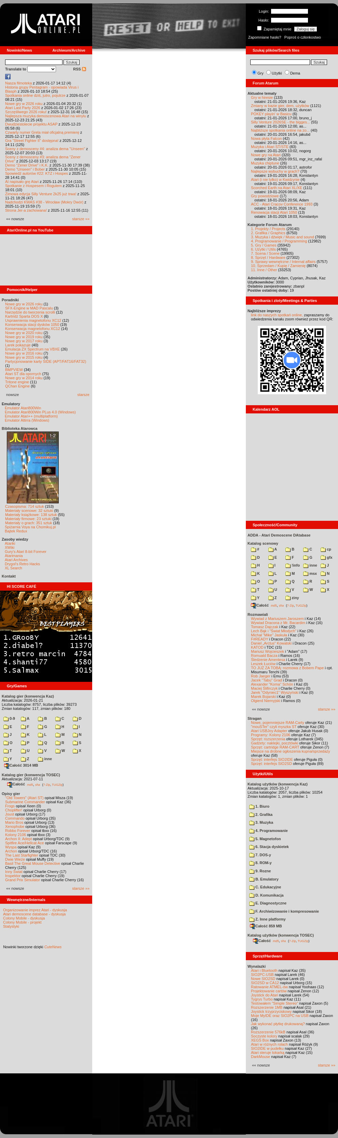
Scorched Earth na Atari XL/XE (276, 188)
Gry (260, 73)
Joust (9, 814)
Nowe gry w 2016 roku (23, 353)
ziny (292, 598)
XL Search (13, 568)
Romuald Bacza (264, 655)
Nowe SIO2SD (263, 979)
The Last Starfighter (21, 855)
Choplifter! (13, 810)
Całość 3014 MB (21, 765)
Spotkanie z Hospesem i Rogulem (33, 186)
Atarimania (14, 556)
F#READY (259, 639)
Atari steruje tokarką (267, 1052)
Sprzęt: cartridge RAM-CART (275, 747)
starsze (83, 395)
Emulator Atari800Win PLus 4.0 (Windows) (40, 412)
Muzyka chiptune (265, 163)
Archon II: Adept (19, 839)
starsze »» (80, 219)
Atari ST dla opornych (23, 374)
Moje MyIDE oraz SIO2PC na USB (280, 1016)
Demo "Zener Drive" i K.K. (26, 165)
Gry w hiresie (262, 97)
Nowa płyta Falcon (266, 138)
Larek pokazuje (18, 345)
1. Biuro (259, 806)
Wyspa (11, 847)
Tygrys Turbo (262, 999)
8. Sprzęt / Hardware (268, 257)
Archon (11, 851)
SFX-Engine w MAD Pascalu (29, 308)
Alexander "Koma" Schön (272, 684)
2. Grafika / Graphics (268, 233)
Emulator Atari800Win (23, 408)
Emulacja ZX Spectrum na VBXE (32, 349)
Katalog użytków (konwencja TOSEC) (281, 935)
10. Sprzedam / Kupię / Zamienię (278, 266)
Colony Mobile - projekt (22, 922)
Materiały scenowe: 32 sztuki (29, 510)
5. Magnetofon (265, 839)
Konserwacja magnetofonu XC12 (32, 329)
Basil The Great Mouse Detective (32, 863)
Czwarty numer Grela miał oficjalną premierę (42, 132)
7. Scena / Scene (265, 253)
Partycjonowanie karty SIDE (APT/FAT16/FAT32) (45, 361)
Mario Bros (14, 822)
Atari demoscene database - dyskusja (34, 914)
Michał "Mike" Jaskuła (269, 635)
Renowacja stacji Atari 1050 (274, 212)
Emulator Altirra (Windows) (27, 420)
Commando (15, 818)
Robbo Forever (17, 831)
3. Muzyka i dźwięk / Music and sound (282, 237)
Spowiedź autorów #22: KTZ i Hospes (36, 173)
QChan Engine (17, 386)
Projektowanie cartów (269, 991)
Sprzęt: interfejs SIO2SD (271, 764)
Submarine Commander (25, 802)
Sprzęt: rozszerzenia (268, 739)
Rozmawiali (258, 614)
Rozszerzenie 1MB (266, 1007)
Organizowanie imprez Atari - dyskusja (35, 910)
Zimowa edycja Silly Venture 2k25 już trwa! (40, 194)
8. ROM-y (260, 863)
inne (45, 759)
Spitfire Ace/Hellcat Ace (24, 843)
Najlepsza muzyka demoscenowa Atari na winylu (45, 116)
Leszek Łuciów (263, 664)
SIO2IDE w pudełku (267, 1048)
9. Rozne (260, 871)
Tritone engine (17, 382)
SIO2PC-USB (262, 974)
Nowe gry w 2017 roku (23, 341)
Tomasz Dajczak (264, 627)
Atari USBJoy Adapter (269, 731)
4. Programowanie (268, 831)
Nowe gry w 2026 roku (23, 104)
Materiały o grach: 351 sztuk (28, 523)
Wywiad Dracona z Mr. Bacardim (278, 623)
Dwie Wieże (15, 859)
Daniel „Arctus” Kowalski (271, 643)
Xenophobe (14, 826)
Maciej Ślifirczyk (264, 688)
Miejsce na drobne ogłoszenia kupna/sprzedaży (290, 751)
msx (310, 573)
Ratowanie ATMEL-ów (269, 987)
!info (292, 565)
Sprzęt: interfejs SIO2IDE (272, 759)
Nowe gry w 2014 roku (23, 378)
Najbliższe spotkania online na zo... (280, 130)
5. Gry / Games (264, 245)
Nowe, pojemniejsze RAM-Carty (277, 722)
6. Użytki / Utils (263, 249)
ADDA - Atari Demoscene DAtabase (279, 535)
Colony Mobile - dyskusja (24, 918)
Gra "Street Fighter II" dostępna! (31, 140)
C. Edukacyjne (265, 887)
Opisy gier (11, 794)
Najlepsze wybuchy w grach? (275, 171)
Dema (295, 73)
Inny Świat (14, 872)
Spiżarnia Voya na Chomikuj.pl (30, 527)
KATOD (257, 647)
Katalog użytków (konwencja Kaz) (278, 784)
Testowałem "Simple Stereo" (274, 1003)
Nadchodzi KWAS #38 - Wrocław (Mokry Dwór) (44, 202)
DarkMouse (260, 1057)
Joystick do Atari (264, 995)
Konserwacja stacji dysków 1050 (32, 324)
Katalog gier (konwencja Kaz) (28, 696)
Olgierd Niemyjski (265, 701)
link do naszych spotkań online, (277, 315)
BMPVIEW (14, 370)
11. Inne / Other (264, 270)
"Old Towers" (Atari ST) (24, 798)
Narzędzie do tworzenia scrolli (30, 312)
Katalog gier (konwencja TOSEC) (31, 775)
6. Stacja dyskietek (269, 847)
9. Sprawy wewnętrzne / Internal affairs (283, 262)
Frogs (10, 806)
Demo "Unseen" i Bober (25, 169)
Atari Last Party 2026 (22, 108)
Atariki (10, 543)
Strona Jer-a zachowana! (26, 210)
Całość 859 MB (266, 926)
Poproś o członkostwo (302, 37)
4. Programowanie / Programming (279, 241)
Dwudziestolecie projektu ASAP (31, 124)
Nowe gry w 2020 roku (23, 333)
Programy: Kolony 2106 (270, 735)
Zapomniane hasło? (264, 37)
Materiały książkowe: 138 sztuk (31, 515)
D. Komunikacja (266, 895)
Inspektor (12, 876)
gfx (327, 557)
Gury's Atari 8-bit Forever (25, 552)
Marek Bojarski (263, 696)
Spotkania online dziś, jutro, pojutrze (35, 95)
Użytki (277, 73)
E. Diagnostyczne (267, 903)
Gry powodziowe (265, 196)
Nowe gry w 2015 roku (23, 357)
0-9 (9, 718)
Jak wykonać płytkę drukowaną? (278, 1024)
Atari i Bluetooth (264, 970)
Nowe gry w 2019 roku (23, 337)
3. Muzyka (261, 822)
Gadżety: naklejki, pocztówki (274, 743)
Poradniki (10, 300)
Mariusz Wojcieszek (267, 651)
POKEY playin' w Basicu (271, 114)
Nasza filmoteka (18, 83)
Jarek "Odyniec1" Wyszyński (274, 692)
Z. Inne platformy (267, 919)
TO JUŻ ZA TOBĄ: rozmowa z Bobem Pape (287, 668)
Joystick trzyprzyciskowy (271, 1011)
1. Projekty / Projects (268, 229)
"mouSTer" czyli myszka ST (274, 727)
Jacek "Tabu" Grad (266, 680)
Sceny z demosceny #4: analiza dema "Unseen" (45, 149)
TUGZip (57, 784)
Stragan (255, 718)
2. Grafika (260, 814)
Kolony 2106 (15, 835)
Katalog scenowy (263, 543)
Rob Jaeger (260, 676)
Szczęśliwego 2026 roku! (26, 112)
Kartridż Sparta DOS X (24, 316)
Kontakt (9, 576)
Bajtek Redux (16, 531)
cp (326, 549)
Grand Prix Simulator (22, 880)
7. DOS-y (260, 855)
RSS (79, 69)
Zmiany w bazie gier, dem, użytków (280, 106)
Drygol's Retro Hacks (22, 564)
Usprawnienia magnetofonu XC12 (33, 320)
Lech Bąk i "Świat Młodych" (273, 631)
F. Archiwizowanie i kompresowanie (284, 911)
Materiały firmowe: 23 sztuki (28, 519)
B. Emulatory (264, 879)
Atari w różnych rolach (269, 1044)
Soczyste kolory (264, 1036)
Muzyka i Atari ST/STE (269, 147)
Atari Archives (16, 560)
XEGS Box (260, 1040)
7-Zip (46, 784)
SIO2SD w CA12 (265, 983)
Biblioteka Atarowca (20, 428)
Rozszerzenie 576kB (268, 1032)
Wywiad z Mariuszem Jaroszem (277, 619)
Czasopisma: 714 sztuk (24, 506)
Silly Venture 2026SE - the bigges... (280, 122)
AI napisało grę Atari (22, 182)
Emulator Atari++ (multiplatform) (31, 416)
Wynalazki (257, 966)
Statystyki (11, 926)
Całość (16, 784)
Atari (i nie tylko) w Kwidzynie (275, 179)
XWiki (9, 547)
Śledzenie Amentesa (268, 660)
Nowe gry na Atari (266, 155)
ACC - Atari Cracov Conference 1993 (281, 204)
